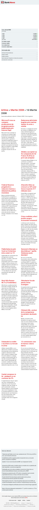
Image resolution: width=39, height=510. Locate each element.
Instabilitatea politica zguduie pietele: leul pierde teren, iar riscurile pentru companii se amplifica (18, 458)
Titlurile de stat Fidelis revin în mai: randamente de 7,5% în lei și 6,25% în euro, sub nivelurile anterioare (19, 455)
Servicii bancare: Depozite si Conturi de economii (19, 58)
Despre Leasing (19, 56)
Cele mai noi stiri (12, 500)
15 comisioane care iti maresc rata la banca (28, 344)
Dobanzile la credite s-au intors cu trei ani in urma (9, 344)
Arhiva (4, 110)
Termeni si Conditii (31, 506)
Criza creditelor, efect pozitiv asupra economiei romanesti (29, 218)
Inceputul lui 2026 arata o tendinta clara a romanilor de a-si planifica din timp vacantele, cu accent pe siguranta (19, 466)
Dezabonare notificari (9, 504)
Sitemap (31, 504)
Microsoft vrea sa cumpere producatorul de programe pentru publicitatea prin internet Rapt (8, 125)
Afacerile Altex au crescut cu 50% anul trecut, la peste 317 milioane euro (28, 188)
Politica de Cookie (8, 506)
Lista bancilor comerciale (19, 59)
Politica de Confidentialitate (19, 506)
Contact (23, 503)
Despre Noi (28, 503)
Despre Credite (19, 54)
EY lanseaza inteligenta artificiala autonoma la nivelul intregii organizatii (19, 484)
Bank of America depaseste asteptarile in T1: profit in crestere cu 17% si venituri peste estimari (19, 489)
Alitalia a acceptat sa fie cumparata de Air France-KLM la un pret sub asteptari (29, 155)
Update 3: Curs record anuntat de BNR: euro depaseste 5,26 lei (17, 461)
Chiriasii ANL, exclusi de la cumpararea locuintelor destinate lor (29, 313)
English (19, 500)
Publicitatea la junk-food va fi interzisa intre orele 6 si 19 (9, 251)
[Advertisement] (20, 16)
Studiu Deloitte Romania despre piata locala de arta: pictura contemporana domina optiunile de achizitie (16, 477)
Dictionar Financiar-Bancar (19, 52)
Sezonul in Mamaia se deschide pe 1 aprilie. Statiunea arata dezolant (29, 252)
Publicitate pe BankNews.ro (22, 504)
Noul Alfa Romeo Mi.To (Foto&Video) (9, 282)
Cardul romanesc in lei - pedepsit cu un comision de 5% (9, 376)
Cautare (28, 500)
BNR (26, 497)
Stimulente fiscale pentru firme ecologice (28, 283)
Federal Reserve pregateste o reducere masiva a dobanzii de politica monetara (9, 189)
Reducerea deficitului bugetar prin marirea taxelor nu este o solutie (29, 123)
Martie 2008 (17, 110)
